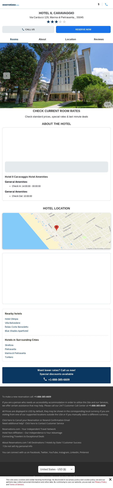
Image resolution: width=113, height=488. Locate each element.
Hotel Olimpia (11, 319)
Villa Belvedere (12, 323)
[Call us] (56, 375)
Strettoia (9, 345)
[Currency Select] (56, 469)
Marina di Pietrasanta (15, 353)
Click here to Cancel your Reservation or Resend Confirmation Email (36, 420)
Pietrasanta (10, 349)
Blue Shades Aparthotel (16, 331)
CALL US (28, 29)
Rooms (14, 39)
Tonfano (9, 357)
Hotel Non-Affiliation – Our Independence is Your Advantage (32, 432)
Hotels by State (53, 442)
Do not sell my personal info (18, 446)
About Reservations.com (14, 442)
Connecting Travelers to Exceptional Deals (23, 436)
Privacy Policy (101, 482)
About (42, 39)
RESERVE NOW (83, 29)
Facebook (35, 452)
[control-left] (6, 75)
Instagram (64, 452)
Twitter (44, 452)
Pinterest (84, 452)
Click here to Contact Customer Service (44, 423)
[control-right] (106, 75)
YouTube (53, 452)
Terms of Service (17, 484)
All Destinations (36, 442)
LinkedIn (74, 452)
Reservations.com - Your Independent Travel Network (29, 429)
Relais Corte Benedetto (16, 327)
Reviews (99, 39)
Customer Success (72, 442)
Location (70, 39)
